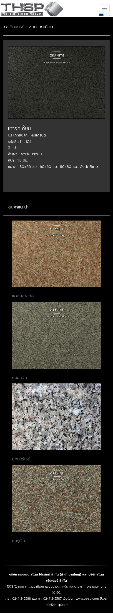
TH (104, 14)
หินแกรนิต (18, 27)
